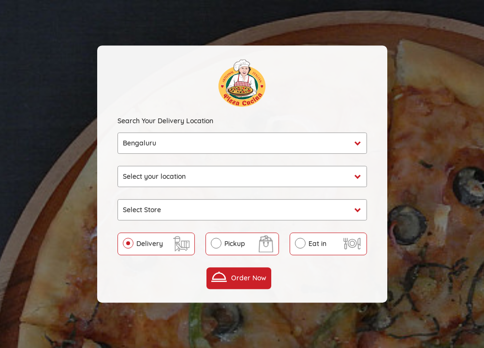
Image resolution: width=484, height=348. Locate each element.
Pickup (234, 243)
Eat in (317, 243)
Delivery (149, 243)
